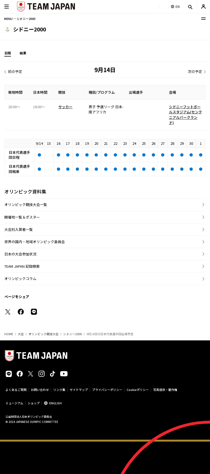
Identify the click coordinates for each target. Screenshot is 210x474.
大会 (21, 334)
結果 (23, 53)
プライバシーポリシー (107, 389)
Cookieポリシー (138, 389)
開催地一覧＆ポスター (22, 217)
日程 (7, 53)
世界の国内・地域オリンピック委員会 (34, 241)
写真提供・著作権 (165, 389)
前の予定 (15, 71)
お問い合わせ (40, 389)
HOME (8, 334)
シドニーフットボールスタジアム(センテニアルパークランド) (185, 114)
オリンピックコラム (20, 278)
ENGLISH (55, 403)
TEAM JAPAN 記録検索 (22, 266)
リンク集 (59, 389)
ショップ (34, 403)
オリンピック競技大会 (43, 334)
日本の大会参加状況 (20, 254)
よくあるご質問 (16, 389)
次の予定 (195, 71)
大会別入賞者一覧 (18, 229)
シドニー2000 (72, 334)
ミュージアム (14, 403)
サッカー (65, 106)
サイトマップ (79, 389)
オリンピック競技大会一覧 (25, 204)
